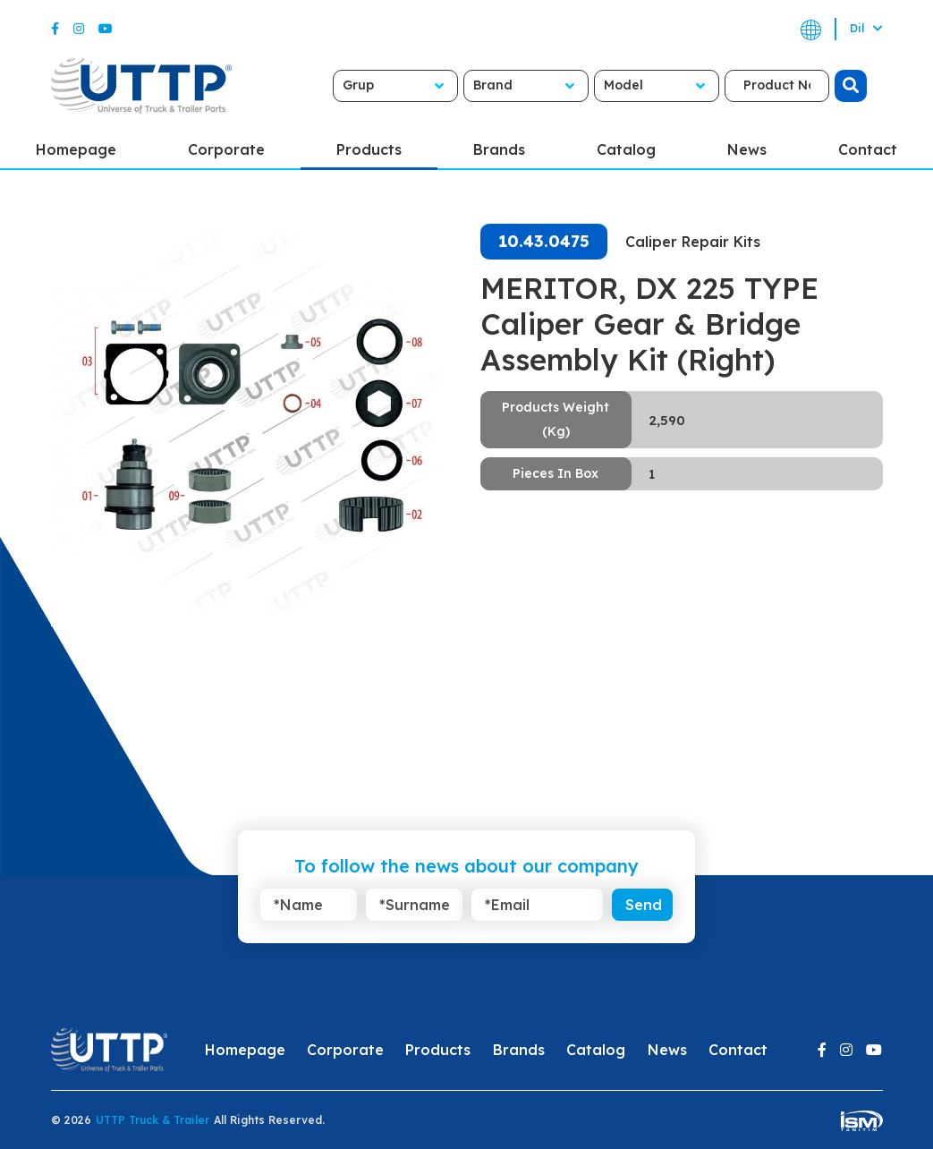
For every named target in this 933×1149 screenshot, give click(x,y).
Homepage (76, 149)
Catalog (626, 149)
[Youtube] (105, 28)
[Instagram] (78, 28)
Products (369, 149)
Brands (499, 149)
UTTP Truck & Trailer (152, 1120)
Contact (867, 149)
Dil (866, 28)
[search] (851, 86)
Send (643, 905)
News (747, 149)
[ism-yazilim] (862, 1120)
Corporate (226, 149)
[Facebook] (55, 28)
